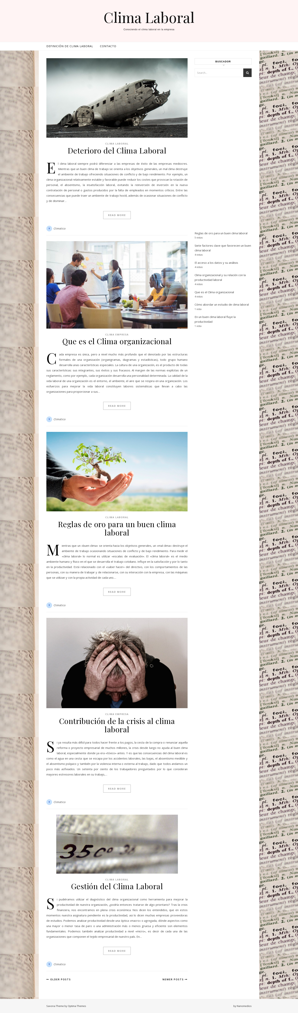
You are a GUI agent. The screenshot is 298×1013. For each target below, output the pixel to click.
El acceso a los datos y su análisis (216, 263)
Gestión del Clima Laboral (117, 886)
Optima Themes (77, 1006)
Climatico (60, 228)
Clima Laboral (149, 17)
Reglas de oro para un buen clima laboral (117, 528)
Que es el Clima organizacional (117, 341)
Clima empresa (117, 334)
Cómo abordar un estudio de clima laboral (222, 304)
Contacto (108, 46)
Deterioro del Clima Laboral (117, 150)
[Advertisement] (223, 159)
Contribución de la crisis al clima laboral (117, 725)
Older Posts (58, 979)
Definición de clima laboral (69, 46)
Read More (117, 215)
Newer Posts (175, 979)
